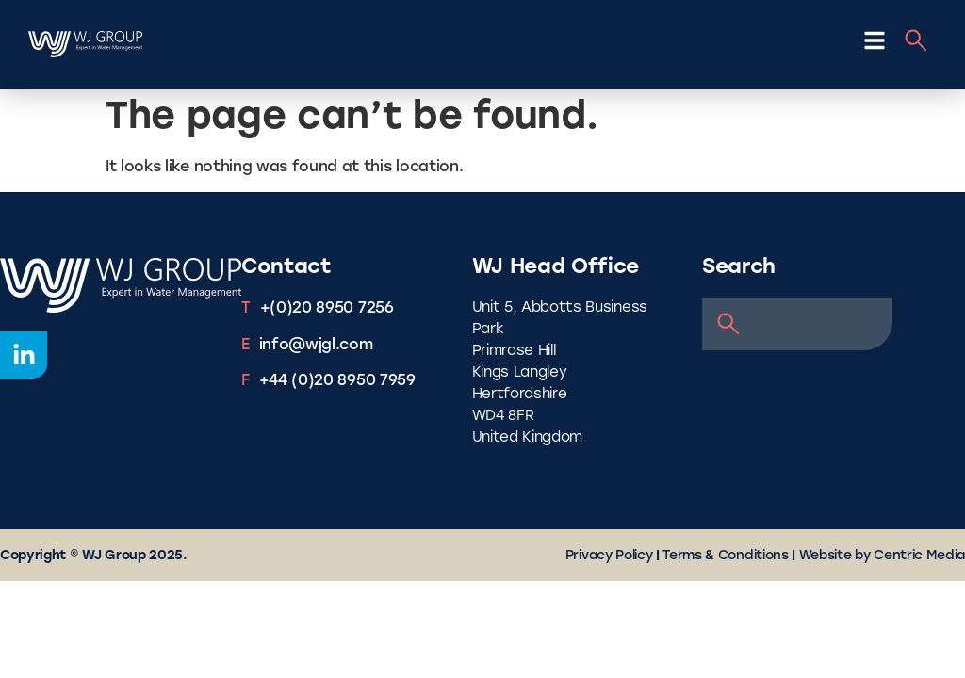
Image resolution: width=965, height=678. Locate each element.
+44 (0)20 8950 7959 (337, 381)
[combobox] (797, 324)
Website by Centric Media (882, 556)
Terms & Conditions (725, 556)
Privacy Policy (609, 556)
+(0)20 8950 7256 (327, 308)
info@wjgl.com (316, 345)
